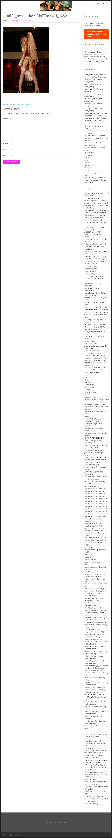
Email (5, 149)
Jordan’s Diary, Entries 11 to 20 (95, 460)
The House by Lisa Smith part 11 (96, 494)
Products (87, 557)
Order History (89, 387)
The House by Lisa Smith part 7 (95, 509)
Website (6, 156)
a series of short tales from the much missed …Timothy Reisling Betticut (95, 624)
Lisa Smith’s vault (90, 486)
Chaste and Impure (91, 779)
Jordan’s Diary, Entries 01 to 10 (95, 457)
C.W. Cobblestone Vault (92, 353)
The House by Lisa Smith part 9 (95, 514)
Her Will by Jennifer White (93, 450)
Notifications (89, 153)
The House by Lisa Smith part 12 (96, 496)
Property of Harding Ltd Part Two (96, 307)
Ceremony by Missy (91, 269)
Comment (7, 118)
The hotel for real (90, 596)
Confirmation (89, 385)
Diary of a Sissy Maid (91, 784)
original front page (90, 343)
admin (29, 21)
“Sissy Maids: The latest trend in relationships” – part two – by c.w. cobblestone (96, 362)
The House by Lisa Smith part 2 (95, 499)
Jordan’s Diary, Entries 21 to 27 (95, 462)
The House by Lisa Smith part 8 (95, 511)
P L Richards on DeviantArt (93, 796)
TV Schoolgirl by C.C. (91, 264)
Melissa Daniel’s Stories (92, 523)
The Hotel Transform (91, 605)
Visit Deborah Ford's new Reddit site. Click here (96, 34)
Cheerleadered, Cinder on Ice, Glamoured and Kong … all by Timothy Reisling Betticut (94, 636)
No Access (88, 554)
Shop (86, 564)
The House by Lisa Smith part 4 (95, 501)
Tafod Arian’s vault (91, 572)
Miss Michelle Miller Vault (93, 526)
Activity (86, 150)
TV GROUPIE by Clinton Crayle (95, 261)
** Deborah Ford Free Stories (95, 148)
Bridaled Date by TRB (92, 629)
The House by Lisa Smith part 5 (95, 504)
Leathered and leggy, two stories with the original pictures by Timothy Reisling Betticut (96, 668)
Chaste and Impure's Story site (95, 782)
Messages (88, 133)
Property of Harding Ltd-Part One (96, 310)
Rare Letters (88, 249)
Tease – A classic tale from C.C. (95, 256)
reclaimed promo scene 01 (93, 562)
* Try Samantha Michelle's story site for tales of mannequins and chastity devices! (95, 767)
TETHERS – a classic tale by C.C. (95, 259)
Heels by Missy (89, 274)
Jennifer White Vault (91, 448)
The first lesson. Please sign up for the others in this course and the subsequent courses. (95, 591)
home (86, 416)
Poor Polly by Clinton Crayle (94, 246)
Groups (87, 158)
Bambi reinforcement (92, 351)
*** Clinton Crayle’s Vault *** (94, 220)
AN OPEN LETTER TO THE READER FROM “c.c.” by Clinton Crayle (95, 234)
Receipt (87, 390)
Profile (86, 163)
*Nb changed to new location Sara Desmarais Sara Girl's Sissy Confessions (95, 774)
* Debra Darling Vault (92, 198)
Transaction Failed (90, 392)
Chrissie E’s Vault (90, 397)
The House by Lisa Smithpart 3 (95, 516)
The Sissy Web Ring (91, 804)
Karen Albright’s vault (91, 465)
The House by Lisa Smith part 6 (95, 506)
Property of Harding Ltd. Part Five (96, 312)
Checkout (87, 380)
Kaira (17, 835)
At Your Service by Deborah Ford (96, 203)
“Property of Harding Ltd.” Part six (96, 324)
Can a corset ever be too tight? (95, 372)
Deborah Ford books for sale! (94, 136)
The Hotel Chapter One (92, 603)
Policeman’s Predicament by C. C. (96, 244)
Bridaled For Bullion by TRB (94, 632)
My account (88, 547)
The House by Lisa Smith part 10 (96, 491)
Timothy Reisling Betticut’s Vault (95, 610)
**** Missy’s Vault (90, 266)
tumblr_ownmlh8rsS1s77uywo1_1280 (16, 104)
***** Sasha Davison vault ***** (96, 276)
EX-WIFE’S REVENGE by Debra (95, 438)
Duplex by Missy (90, 271)
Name (5, 143)
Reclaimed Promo (90, 559)
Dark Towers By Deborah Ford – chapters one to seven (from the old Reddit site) (96, 180)
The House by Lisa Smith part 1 (95, 489)
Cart (85, 375)
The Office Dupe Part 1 (92, 608)
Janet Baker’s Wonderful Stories (95, 445)
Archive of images (90, 341)
